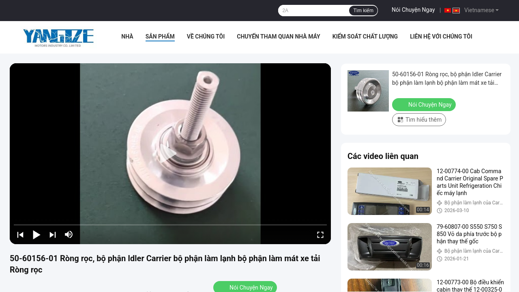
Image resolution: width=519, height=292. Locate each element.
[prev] (20, 234)
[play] (170, 154)
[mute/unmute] (69, 234)
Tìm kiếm (363, 10)
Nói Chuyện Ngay (413, 9)
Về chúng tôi (206, 36)
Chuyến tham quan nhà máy (278, 36)
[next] (53, 234)
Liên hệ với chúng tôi (441, 36)
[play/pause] (36, 234)
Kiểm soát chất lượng (365, 36)
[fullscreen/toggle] (320, 234)
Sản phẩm (160, 36)
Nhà (127, 36)
